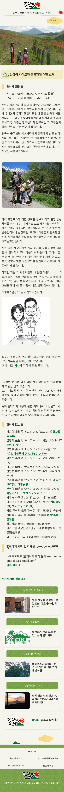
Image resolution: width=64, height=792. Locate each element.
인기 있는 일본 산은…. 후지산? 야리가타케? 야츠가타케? (45, 699)
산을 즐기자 (32, 685)
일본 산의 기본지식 (32, 590)
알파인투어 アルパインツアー (29, 453)
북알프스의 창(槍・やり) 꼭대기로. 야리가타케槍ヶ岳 (44, 667)
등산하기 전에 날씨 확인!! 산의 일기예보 (44, 633)
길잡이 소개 (16, 758)
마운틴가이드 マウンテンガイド (25, 493)
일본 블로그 (13, 565)
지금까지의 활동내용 (14, 579)
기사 (17, 365)
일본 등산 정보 (32, 654)
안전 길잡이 (32, 622)
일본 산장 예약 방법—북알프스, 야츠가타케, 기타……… (45, 603)
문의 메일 (47, 765)
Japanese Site (16, 765)
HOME (32, 751)
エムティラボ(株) (22, 506)
